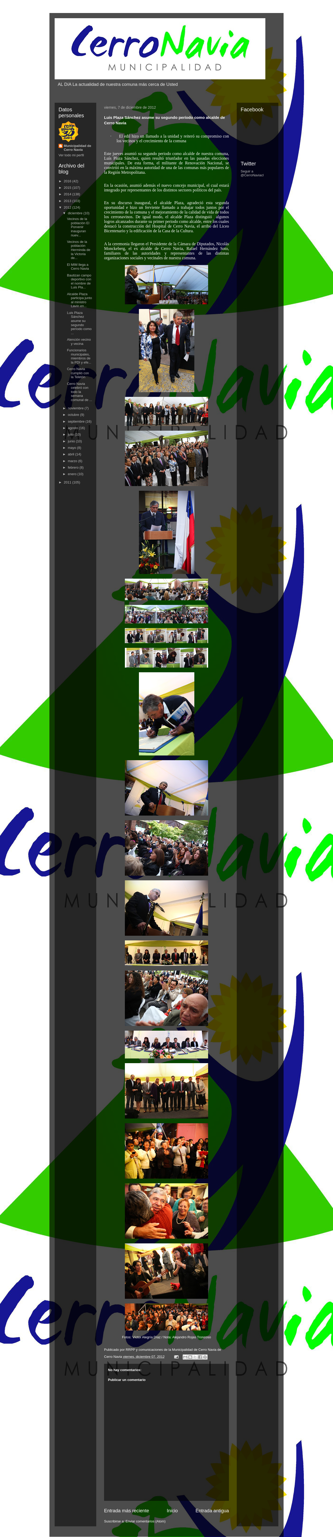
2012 (68, 207)
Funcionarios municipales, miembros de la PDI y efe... (79, 356)
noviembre (76, 408)
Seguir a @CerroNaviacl (252, 173)
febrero (74, 467)
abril (71, 454)
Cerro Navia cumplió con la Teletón (78, 373)
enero (73, 474)
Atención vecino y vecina (79, 342)
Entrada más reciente (126, 1510)
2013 (68, 201)
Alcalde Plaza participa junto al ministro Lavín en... (79, 300)
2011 (68, 482)
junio (72, 441)
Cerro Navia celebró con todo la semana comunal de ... (79, 392)
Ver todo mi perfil (71, 155)
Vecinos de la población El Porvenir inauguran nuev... (78, 227)
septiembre (77, 421)
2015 (68, 188)
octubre (74, 415)
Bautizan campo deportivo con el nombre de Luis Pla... (79, 281)
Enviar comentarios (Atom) (145, 1521)
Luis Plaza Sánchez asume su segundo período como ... (79, 323)
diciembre (76, 213)
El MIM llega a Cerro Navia (78, 267)
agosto (73, 428)
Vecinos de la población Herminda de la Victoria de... (78, 250)
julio (71, 434)
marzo (73, 461)
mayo (72, 448)
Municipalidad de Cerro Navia (77, 148)
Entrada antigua (212, 1510)
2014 (68, 194)
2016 (68, 181)
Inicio (172, 1510)
